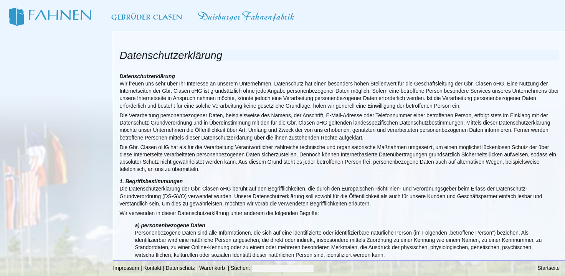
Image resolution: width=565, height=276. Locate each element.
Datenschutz (180, 268)
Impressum (126, 268)
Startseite (548, 268)
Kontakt (153, 268)
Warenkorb (212, 268)
